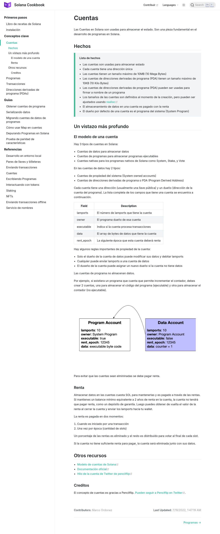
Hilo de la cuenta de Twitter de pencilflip (104, 473)
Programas (13, 78)
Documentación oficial (93, 469)
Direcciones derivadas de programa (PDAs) (22, 91)
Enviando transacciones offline (26, 202)
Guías (8, 100)
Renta (14, 62)
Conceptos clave (16, 36)
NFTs (9, 196)
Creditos (16, 72)
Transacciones (15, 84)
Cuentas (11, 42)
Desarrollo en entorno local (23, 156)
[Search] (202, 5)
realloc (112, 102)
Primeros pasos (15, 17)
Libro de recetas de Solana (23, 24)
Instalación (13, 30)
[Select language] (170, 5)
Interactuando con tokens (22, 184)
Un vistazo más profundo (23, 53)
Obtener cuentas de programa (25, 106)
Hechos (13, 48)
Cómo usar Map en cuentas (24, 127)
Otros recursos (17, 67)
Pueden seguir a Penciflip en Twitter (160, 492)
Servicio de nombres (19, 208)
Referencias (13, 149)
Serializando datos (18, 112)
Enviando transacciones (21, 167)
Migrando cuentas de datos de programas (26, 119)
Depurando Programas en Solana (27, 133)
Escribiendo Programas (21, 179)
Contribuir (151, 4)
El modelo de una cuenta (25, 57)
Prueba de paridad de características (20, 141)
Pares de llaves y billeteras (23, 161)
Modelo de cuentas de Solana (98, 464)
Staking (11, 190)
